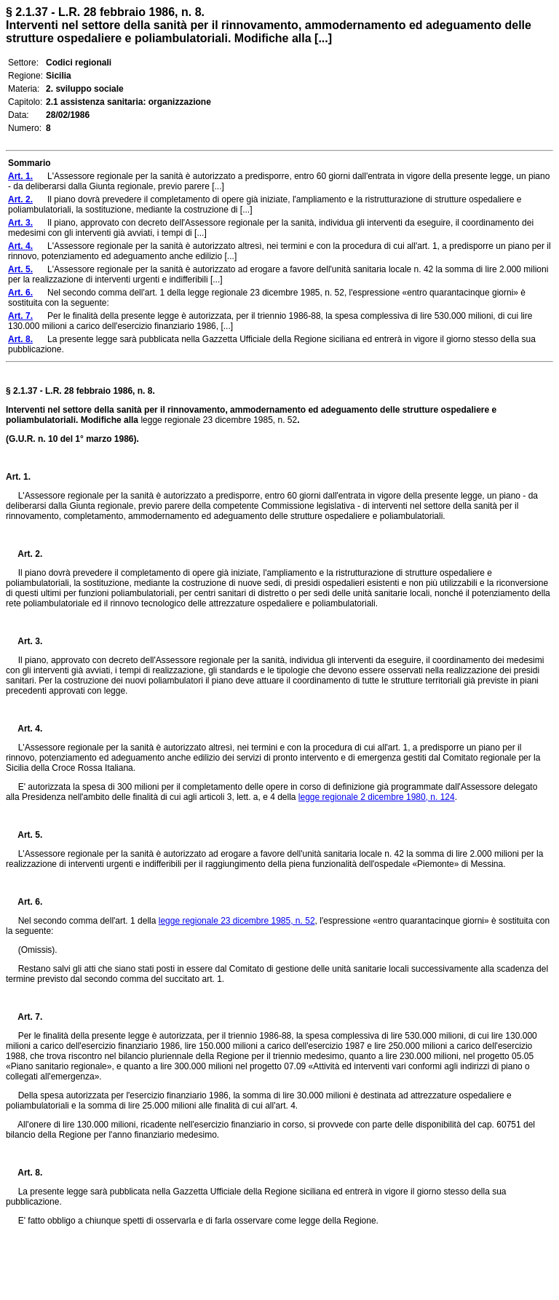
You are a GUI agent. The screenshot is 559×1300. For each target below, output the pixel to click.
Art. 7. (24, 1017)
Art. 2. (24, 554)
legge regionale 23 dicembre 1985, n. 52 (237, 921)
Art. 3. (24, 641)
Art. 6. (24, 902)
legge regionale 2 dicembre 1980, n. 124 (376, 797)
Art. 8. (24, 1173)
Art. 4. (24, 729)
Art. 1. (18, 477)
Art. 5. (24, 835)
